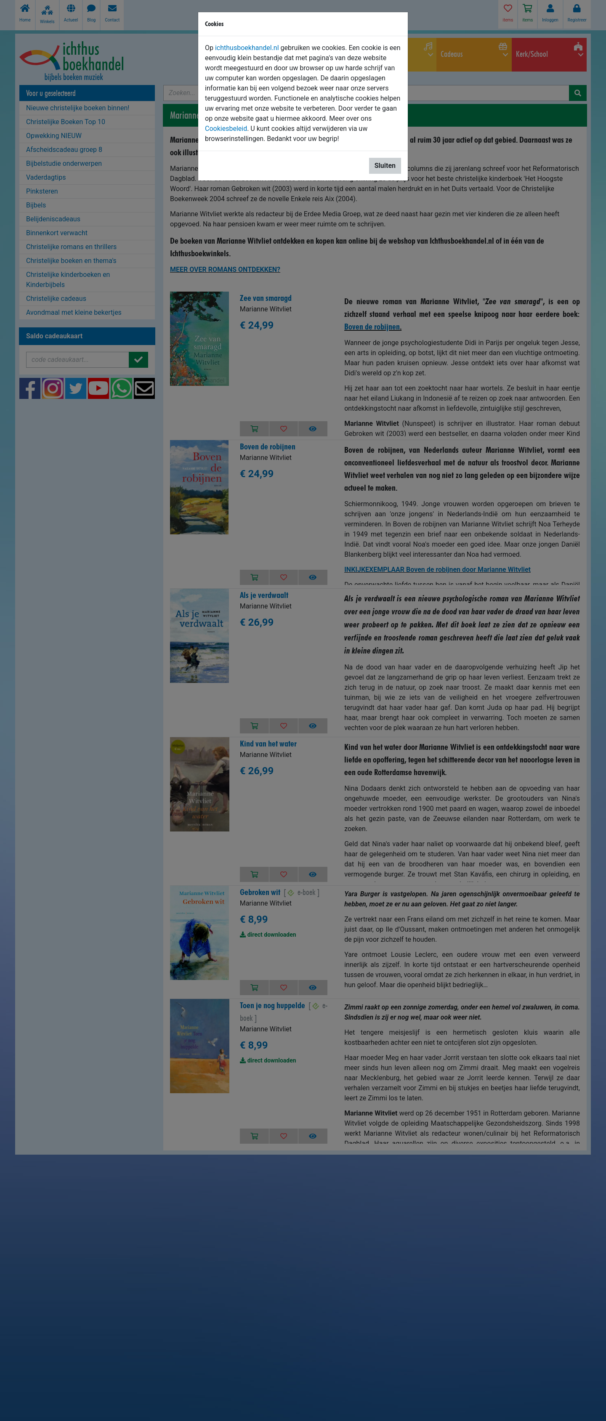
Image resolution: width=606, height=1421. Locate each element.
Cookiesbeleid (226, 129)
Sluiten (385, 166)
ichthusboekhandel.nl (247, 48)
